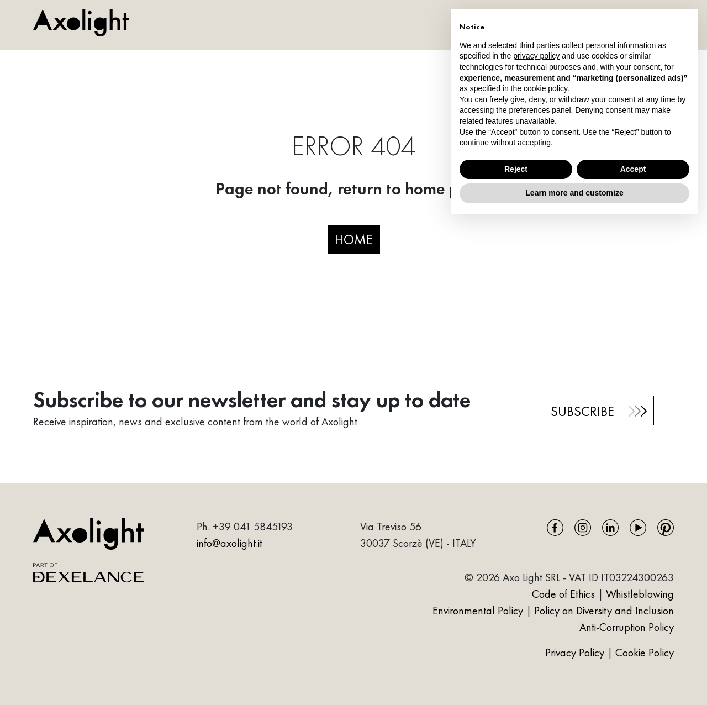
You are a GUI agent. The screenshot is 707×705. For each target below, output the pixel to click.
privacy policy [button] (536, 55)
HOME (354, 239)
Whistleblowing (640, 594)
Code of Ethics (563, 594)
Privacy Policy (576, 652)
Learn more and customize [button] (574, 192)
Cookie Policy (644, 652)
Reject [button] (515, 169)
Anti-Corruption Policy (626, 627)
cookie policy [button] (545, 88)
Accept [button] (633, 169)
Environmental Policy (477, 610)
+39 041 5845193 (253, 526)
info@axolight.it (229, 543)
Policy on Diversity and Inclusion (604, 610)
